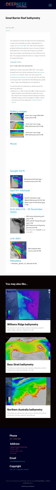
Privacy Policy (40, 481)
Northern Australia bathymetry (24, 409)
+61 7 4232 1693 (15, 439)
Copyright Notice (15, 62)
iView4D (38, 230)
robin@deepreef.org (17, 461)
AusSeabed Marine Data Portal (20, 77)
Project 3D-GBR (21, 45)
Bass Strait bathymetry (20, 364)
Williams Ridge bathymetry (22, 324)
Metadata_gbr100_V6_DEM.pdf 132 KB (24, 263)
